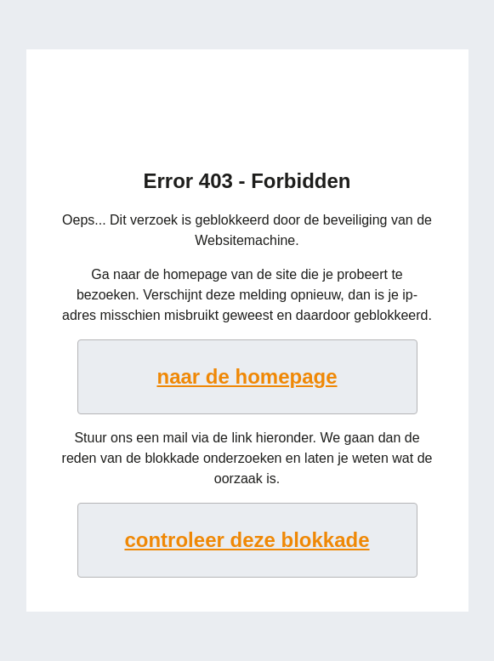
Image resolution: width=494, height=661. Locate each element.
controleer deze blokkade (246, 539)
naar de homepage (246, 376)
